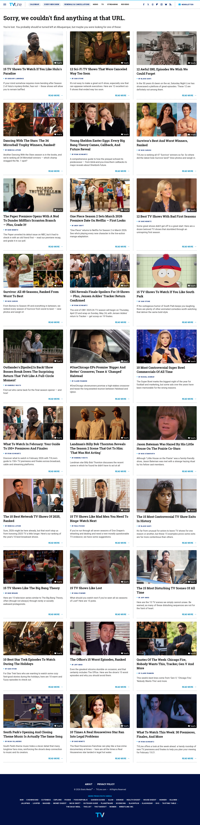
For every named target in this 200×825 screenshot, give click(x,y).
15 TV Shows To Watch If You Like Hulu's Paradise (32, 71)
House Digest (149, 799)
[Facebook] (143, 4)
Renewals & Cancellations (76, 4)
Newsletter (185, 4)
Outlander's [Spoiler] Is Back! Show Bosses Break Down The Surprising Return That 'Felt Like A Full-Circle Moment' (28, 373)
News (95, 4)
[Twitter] (148, 4)
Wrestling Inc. (126, 806)
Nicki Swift (74, 803)
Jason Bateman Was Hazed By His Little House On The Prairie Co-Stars (165, 446)
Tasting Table (169, 803)
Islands (173, 799)
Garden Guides (98, 799)
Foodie (67, 799)
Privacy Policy (106, 784)
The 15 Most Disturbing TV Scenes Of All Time (166, 590)
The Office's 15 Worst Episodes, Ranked (98, 659)
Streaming (112, 4)
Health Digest (133, 799)
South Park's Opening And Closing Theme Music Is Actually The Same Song (32, 734)
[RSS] (170, 4)
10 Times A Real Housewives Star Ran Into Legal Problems (97, 734)
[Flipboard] (157, 4)
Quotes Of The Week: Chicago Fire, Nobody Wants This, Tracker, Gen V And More (165, 664)
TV (102, 4)
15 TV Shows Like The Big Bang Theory (31, 588)
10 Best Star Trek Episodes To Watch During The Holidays (29, 661)
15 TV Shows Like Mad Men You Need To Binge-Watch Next (99, 518)
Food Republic (81, 799)
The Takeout (100, 806)
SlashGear (147, 803)
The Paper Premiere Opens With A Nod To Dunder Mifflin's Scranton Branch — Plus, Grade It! (31, 220)
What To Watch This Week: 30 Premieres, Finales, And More (166, 734)
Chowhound (32, 799)
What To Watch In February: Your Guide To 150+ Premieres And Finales (31, 446)
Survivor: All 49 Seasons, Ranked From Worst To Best (31, 294)
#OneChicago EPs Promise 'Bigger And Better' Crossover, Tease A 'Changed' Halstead (98, 371)
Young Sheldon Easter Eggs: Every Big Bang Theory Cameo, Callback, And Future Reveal (97, 145)
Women (112, 806)
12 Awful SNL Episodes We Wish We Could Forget (162, 71)
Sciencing (121, 803)
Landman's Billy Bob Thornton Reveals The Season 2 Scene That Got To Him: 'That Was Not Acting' (98, 448)
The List (87, 806)
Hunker (163, 799)
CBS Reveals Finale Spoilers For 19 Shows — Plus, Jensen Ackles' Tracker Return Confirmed (100, 296)
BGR (21, 799)
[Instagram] (161, 4)
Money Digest (60, 803)
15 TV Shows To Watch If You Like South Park (165, 294)
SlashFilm (134, 803)
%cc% (59, 63)
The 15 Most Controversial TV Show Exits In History (166, 519)
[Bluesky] (166, 4)
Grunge (119, 799)
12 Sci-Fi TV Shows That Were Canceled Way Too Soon (98, 71)
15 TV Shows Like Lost (86, 588)
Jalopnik (25, 803)
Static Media (86, 789)
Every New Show (51, 4)
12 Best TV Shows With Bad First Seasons (166, 216)
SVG (157, 803)
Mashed (46, 803)
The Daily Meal (73, 806)
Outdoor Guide (90, 803)
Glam (110, 799)
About (88, 784)
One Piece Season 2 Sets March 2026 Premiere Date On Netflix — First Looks (98, 218)
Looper (36, 803)
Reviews (125, 4)
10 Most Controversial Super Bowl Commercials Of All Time (161, 370)
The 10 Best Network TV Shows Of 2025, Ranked (31, 518)
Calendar (34, 4)
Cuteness (46, 799)
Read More (54, 95)
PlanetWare (107, 803)
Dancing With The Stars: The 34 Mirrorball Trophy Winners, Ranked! (29, 143)
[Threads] (152, 4)
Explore (58, 799)
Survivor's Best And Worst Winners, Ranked (162, 143)
